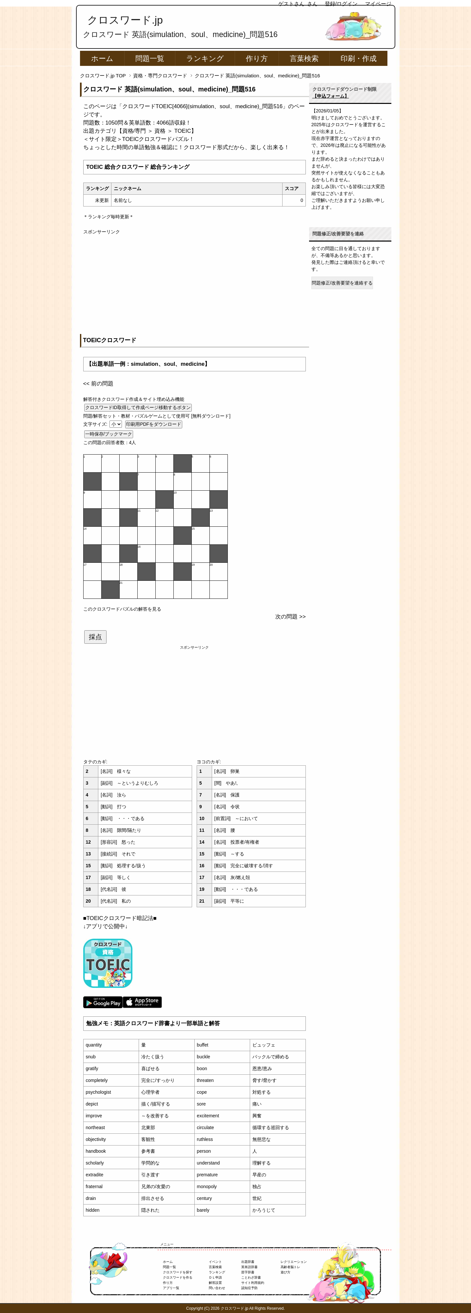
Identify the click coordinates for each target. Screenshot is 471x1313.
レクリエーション (294, 1262)
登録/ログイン (341, 4)
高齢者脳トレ (290, 1267)
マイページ (378, 4)
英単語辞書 (249, 1267)
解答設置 (215, 1282)
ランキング (205, 58)
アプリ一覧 (171, 1288)
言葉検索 (304, 58)
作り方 (257, 58)
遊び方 (285, 1272)
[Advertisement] (194, 281)
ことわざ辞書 (251, 1277)
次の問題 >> (290, 617)
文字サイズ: (96, 424)
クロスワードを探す (177, 1272)
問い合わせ (217, 1288)
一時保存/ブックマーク (108, 434)
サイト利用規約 (252, 1282)
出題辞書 (247, 1262)
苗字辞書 (247, 1272)
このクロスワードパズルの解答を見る (122, 609)
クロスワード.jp (125, 20)
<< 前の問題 (98, 384)
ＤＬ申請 (215, 1277)
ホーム (102, 58)
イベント (215, 1262)
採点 (95, 636)
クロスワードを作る (177, 1277)
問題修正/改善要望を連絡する (342, 282)
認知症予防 (249, 1288)
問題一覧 (149, 58)
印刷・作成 (359, 58)
